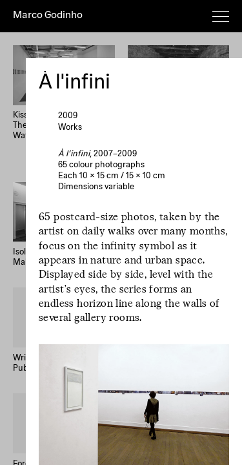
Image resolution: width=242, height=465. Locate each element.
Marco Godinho (48, 15)
